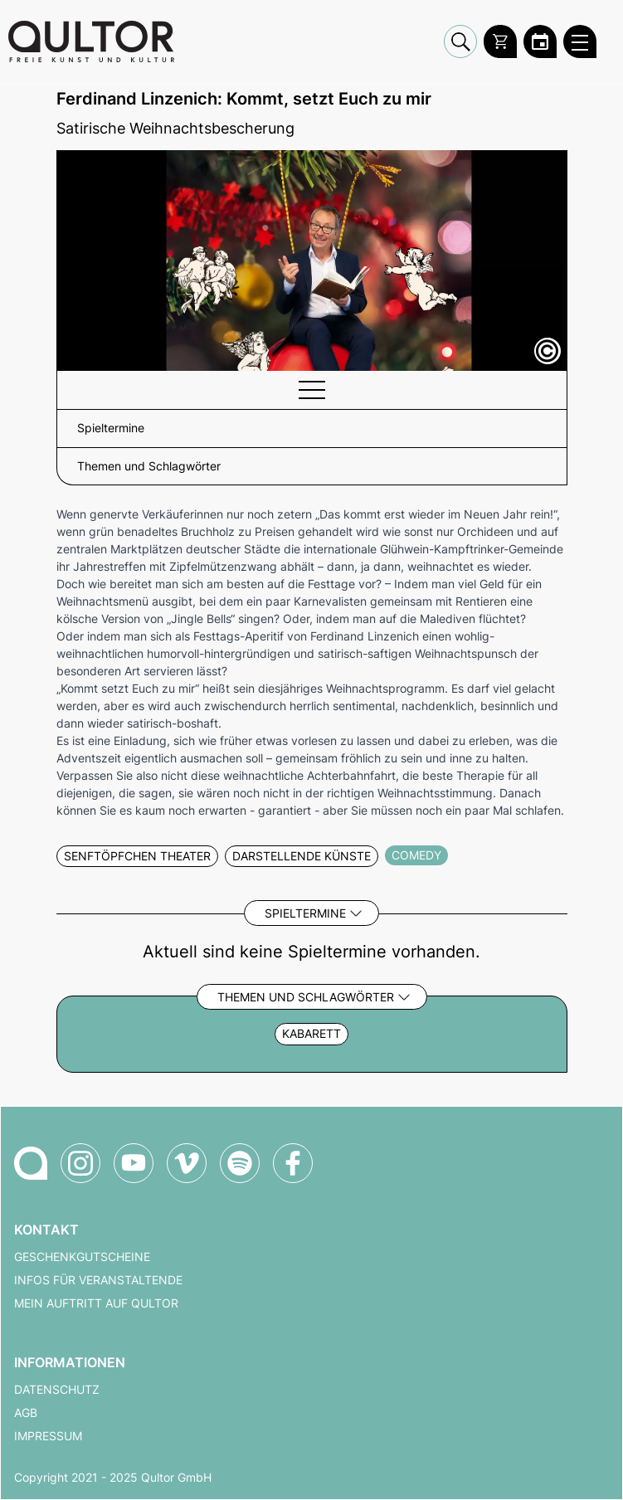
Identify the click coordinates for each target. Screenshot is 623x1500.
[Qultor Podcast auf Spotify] (240, 1163)
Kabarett (311, 1033)
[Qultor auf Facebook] (293, 1163)
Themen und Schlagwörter (305, 997)
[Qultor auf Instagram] (80, 1163)
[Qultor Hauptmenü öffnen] (579, 41)
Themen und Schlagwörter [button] (149, 466)
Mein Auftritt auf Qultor (96, 1303)
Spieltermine (305, 913)
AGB (25, 1413)
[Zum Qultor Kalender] (540, 41)
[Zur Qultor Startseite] (91, 41)
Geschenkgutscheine (82, 1257)
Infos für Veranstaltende (98, 1280)
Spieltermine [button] (110, 428)
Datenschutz (57, 1389)
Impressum (48, 1436)
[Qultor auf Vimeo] (187, 1163)
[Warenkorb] (500, 41)
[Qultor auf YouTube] (133, 1163)
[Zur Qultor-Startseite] (30, 1163)
